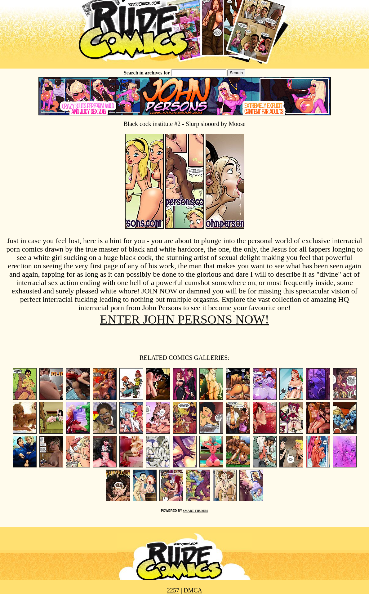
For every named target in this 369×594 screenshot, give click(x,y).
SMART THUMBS (195, 510)
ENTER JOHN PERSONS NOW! (184, 319)
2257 (173, 590)
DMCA (193, 590)
